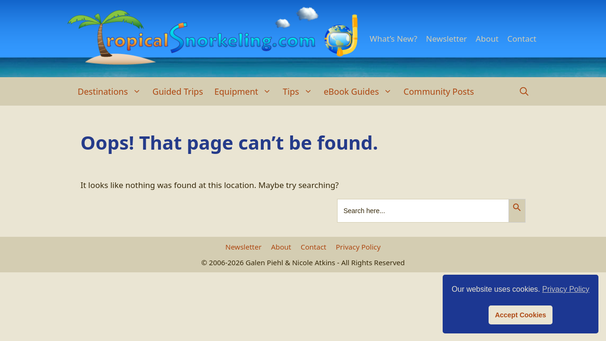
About (487, 38)
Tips (300, 91)
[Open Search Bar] (524, 91)
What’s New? (394, 38)
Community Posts (438, 91)
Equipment (245, 91)
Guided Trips (177, 91)
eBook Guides (361, 91)
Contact (521, 38)
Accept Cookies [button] (520, 315)
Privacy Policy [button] (565, 289)
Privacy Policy (358, 246)
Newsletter (446, 38)
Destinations (112, 91)
